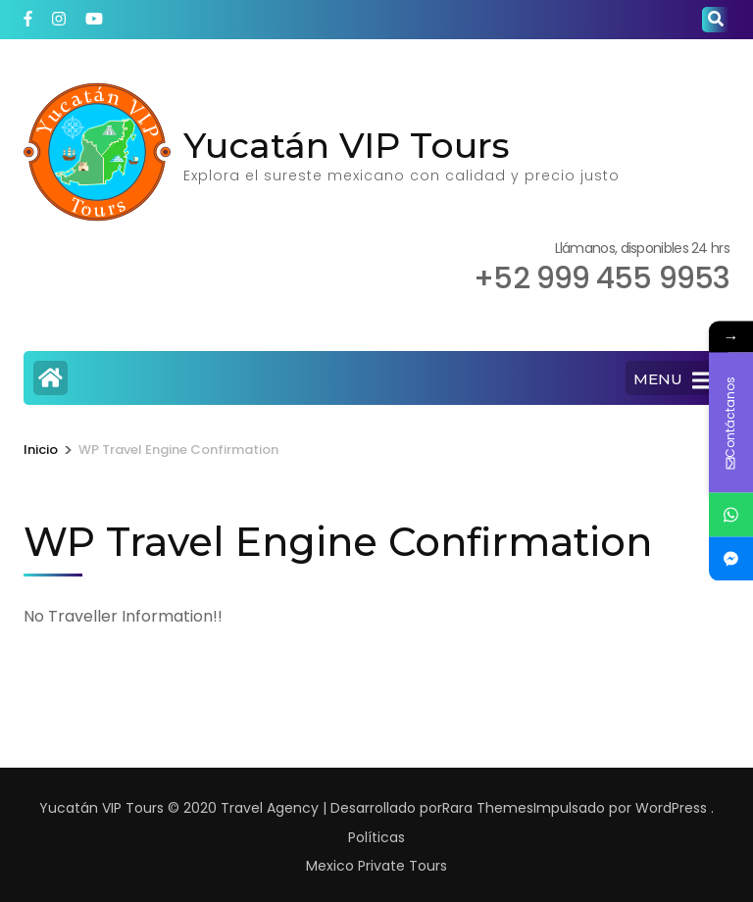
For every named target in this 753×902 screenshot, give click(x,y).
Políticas (376, 837)
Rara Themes (487, 808)
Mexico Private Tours (376, 866)
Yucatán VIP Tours (346, 145)
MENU (672, 380)
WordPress (671, 808)
